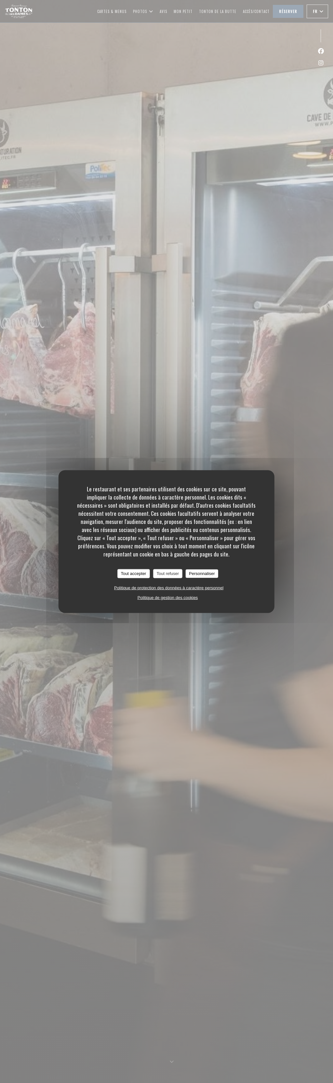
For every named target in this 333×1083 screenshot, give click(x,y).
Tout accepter (133, 573)
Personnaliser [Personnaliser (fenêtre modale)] (202, 573)
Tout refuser (167, 573)
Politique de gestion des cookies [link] (168, 597)
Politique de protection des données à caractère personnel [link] (168, 587)
